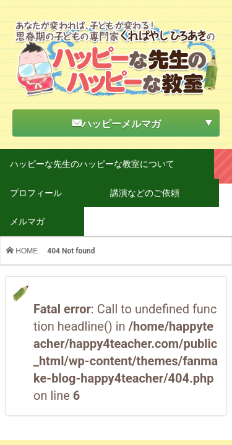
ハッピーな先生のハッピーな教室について (92, 163)
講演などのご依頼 (144, 192)
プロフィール (36, 192)
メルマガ (27, 221)
